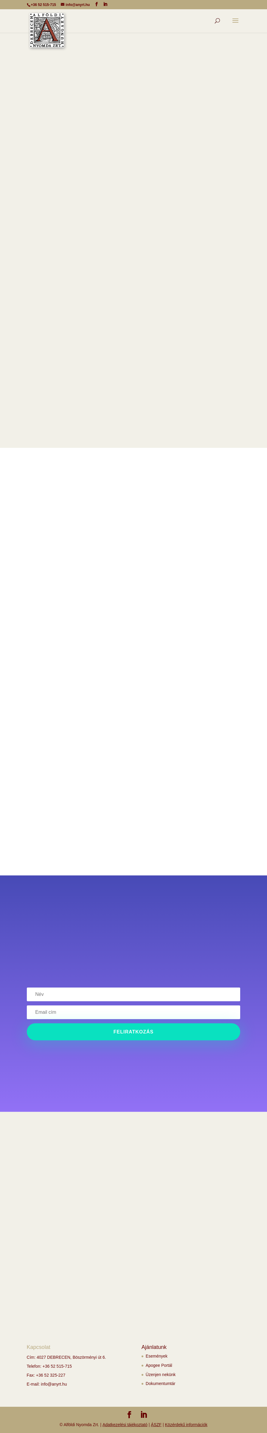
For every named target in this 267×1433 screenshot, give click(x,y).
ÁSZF (156, 1424)
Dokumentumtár (161, 1383)
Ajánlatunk (154, 1347)
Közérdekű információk (186, 1424)
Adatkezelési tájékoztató (125, 1424)
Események (156, 1356)
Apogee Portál (159, 1365)
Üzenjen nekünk (161, 1374)
